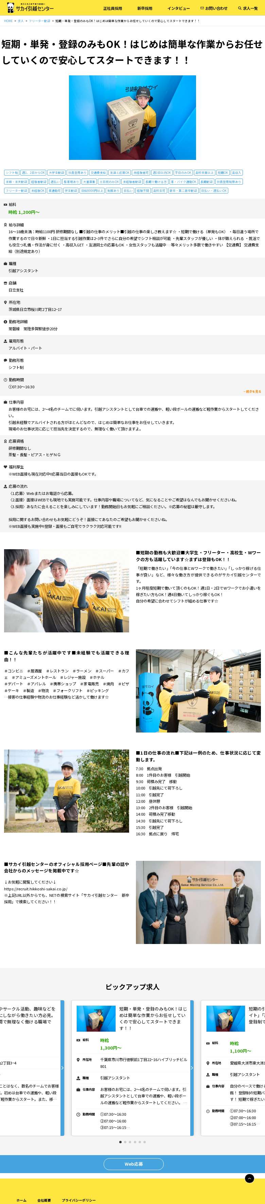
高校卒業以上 (204, 172)
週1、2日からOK (33, 172)
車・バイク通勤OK (183, 182)
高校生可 (159, 190)
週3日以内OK (162, 172)
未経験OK (38, 190)
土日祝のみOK (109, 182)
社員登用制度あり (229, 182)
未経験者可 (141, 172)
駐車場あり (71, 182)
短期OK (223, 172)
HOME (8, 21)
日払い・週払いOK (214, 190)
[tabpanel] (132, 1068)
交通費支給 (98, 172)
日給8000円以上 (92, 190)
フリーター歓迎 (39, 21)
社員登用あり (77, 172)
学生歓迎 (71, 190)
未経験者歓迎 (132, 182)
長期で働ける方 (156, 182)
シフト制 (12, 172)
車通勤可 (55, 190)
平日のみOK (183, 172)
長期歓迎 (206, 182)
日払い (128, 190)
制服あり (113, 190)
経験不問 (143, 190)
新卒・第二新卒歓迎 (183, 190)
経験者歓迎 (39, 182)
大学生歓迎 (56, 172)
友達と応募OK (119, 172)
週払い (55, 182)
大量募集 (89, 182)
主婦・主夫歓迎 (16, 182)
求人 (21, 21)
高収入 (236, 172)
